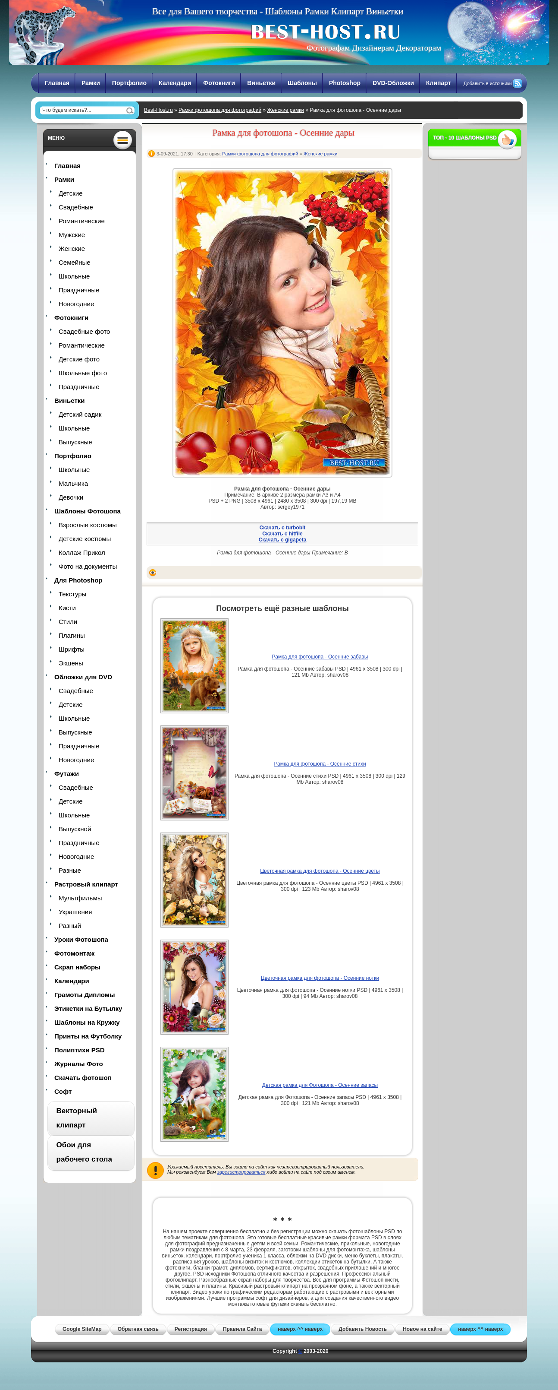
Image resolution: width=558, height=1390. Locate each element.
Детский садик (80, 414)
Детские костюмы (85, 538)
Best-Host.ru (158, 110)
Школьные (74, 276)
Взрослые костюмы (88, 525)
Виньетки (261, 82)
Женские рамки (285, 110)
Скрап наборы (77, 967)
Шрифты (72, 649)
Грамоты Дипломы (84, 994)
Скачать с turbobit (283, 528)
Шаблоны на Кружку (87, 1022)
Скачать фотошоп (83, 1077)
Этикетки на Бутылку (88, 1008)
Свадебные (76, 207)
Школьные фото (83, 373)
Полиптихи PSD (79, 1050)
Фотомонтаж (74, 953)
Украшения (75, 911)
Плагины (72, 635)
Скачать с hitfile (282, 534)
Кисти (67, 607)
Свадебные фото (84, 331)
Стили (68, 621)
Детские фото (79, 359)
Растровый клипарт (86, 884)
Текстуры (72, 594)
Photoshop (345, 82)
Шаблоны (302, 82)
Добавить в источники (488, 83)
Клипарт (438, 82)
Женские (72, 248)
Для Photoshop (78, 580)
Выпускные (75, 442)
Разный (70, 925)
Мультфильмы (80, 898)
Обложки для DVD (83, 677)
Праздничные (79, 290)
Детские (71, 193)
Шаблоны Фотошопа (87, 511)
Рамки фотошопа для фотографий (220, 110)
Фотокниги (219, 82)
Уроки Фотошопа (81, 939)
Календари (175, 82)
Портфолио (129, 82)
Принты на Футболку (88, 1036)
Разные (70, 870)
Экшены (71, 663)
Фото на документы (88, 566)
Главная (57, 82)
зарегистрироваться (241, 1172)
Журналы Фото (78, 1063)
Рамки (91, 82)
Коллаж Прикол (82, 552)
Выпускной (75, 829)
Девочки (71, 497)
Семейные (75, 262)
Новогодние (76, 303)
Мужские (72, 234)
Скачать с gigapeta (283, 540)
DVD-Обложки (393, 82)
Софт (63, 1091)
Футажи (66, 773)
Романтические (82, 221)
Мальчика (73, 483)
